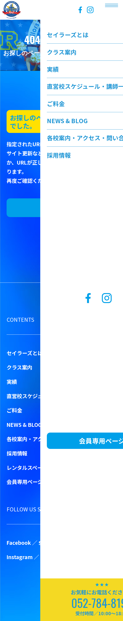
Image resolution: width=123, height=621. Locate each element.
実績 (12, 381)
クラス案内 (19, 367)
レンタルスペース (27, 467)
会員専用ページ (25, 481)
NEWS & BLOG (24, 424)
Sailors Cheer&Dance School (74, 543)
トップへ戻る (61, 207)
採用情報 (17, 453)
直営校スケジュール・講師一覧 (43, 396)
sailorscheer (56, 557)
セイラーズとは (25, 353)
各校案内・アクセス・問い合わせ (45, 439)
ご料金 (14, 410)
